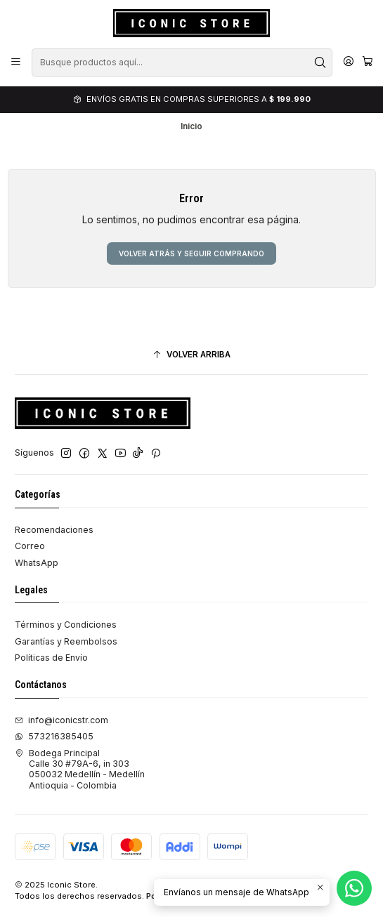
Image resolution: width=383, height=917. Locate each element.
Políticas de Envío (51, 657)
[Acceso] (348, 62)
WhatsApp (36, 563)
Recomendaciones (54, 530)
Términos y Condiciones (66, 624)
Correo (30, 546)
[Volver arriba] (191, 355)
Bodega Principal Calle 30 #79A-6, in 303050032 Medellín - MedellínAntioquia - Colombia (80, 769)
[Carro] (367, 62)
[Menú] (16, 62)
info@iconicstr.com (61, 720)
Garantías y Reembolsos (66, 641)
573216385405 (54, 736)
